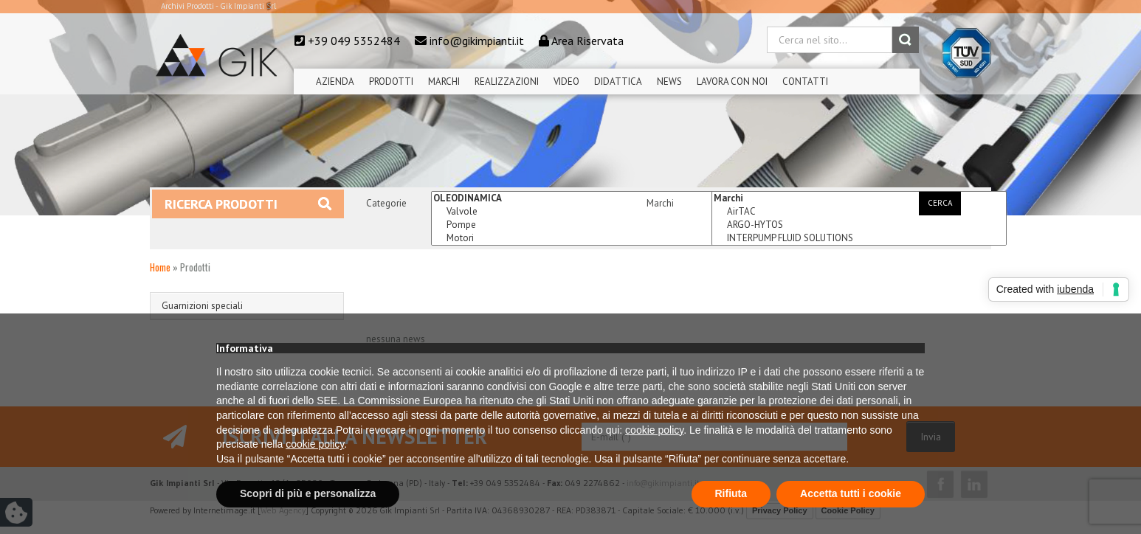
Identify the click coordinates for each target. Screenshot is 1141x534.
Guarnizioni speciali (202, 305)
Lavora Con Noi (732, 81)
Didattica (618, 81)
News (669, 81)
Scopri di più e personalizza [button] (308, 493)
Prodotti (391, 81)
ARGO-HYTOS (859, 225)
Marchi (444, 81)
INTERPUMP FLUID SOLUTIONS (859, 238)
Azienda (335, 81)
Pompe (578, 225)
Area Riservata (587, 40)
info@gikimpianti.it (477, 40)
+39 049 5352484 (354, 40)
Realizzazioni (507, 81)
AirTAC (859, 211)
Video (566, 81)
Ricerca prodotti (248, 203)
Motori (578, 238)
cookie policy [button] (654, 430)
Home (160, 267)
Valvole (578, 211)
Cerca (940, 203)
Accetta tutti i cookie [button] (850, 493)
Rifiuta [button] (731, 493)
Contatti (805, 81)
